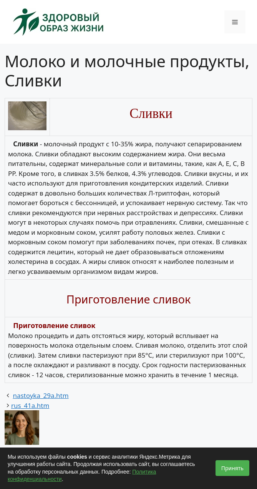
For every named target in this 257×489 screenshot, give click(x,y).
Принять (232, 468)
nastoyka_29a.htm (40, 395)
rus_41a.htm (30, 405)
